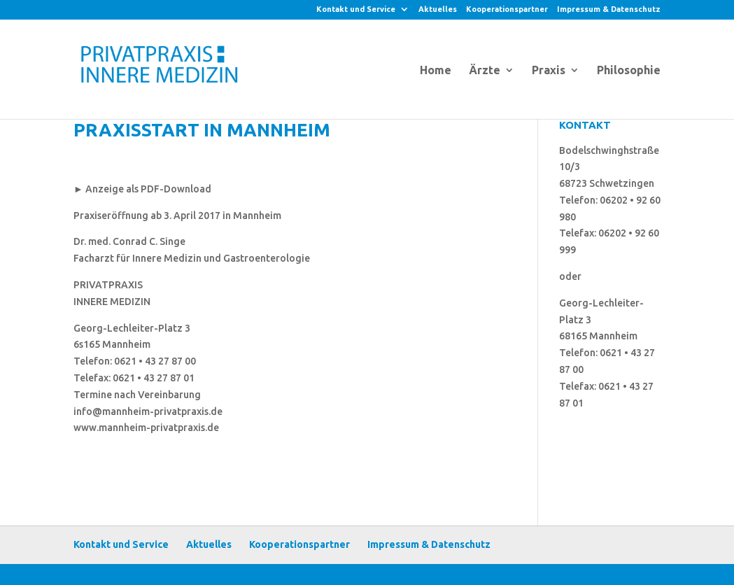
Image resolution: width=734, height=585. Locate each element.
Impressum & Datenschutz (609, 9)
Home (435, 70)
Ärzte (484, 70)
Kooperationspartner (507, 9)
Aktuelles (437, 9)
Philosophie (629, 70)
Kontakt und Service (355, 9)
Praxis (548, 70)
